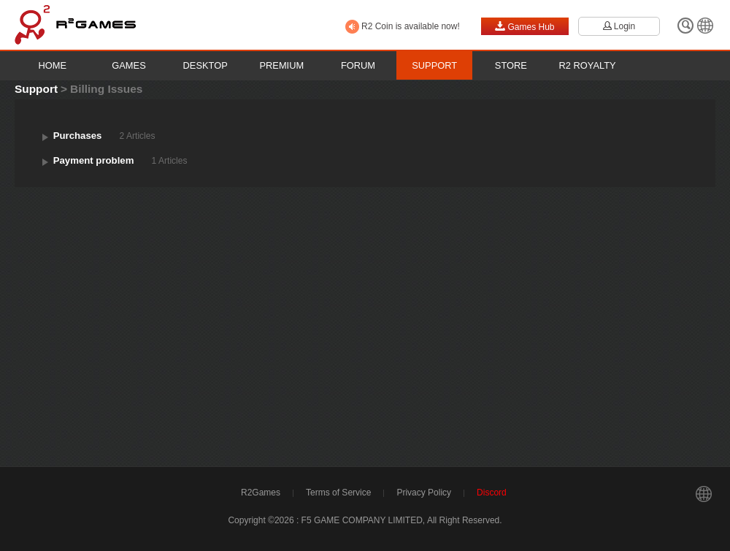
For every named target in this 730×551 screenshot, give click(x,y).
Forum (358, 65)
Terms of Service (338, 492)
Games (128, 65)
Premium (282, 65)
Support (434, 65)
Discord (492, 492)
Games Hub (524, 26)
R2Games (260, 492)
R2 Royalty (587, 65)
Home (53, 65)
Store (511, 65)
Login (619, 26)
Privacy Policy (423, 492)
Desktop (205, 65)
